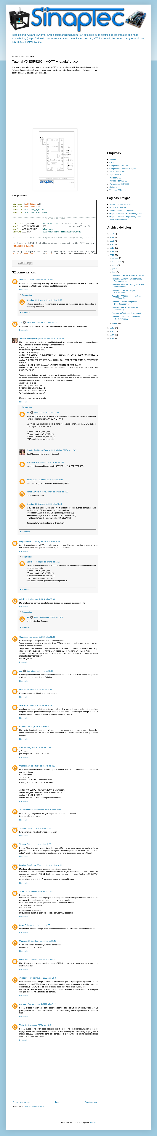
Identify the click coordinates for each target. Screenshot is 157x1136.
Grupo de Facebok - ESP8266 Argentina (125, 213)
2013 (112, 338)
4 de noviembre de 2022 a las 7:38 (54, 492)
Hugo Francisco (26, 541)
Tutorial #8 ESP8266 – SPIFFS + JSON (128, 275)
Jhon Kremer (24, 810)
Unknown (31, 462)
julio (114, 269)
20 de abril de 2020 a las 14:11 (49, 865)
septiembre (117, 262)
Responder (23, 290)
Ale (20, 323)
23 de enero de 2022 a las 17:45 (41, 959)
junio (114, 272)
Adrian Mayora (33, 492)
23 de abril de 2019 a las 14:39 (39, 705)
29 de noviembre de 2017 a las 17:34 (42, 323)
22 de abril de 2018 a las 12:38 (46, 413)
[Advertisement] (67, 49)
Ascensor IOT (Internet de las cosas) (126, 313)
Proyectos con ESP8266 (119, 184)
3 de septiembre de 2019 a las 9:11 (50, 462)
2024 (112, 234)
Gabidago (23, 637)
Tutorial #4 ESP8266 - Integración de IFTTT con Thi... (126, 297)
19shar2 (22, 280)
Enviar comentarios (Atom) (34, 1106)
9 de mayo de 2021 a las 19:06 (37, 925)
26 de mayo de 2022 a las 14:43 (43, 978)
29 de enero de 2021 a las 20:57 (41, 891)
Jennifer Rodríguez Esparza (31, 338)
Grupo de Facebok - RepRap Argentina (125, 217)
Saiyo (21, 925)
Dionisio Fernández (27, 865)
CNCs (111, 162)
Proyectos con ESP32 (118, 181)
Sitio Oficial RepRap (117, 207)
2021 (112, 241)
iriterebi (22, 726)
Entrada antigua (91, 1102)
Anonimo (30, 300)
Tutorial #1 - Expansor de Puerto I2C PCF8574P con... (126, 318)
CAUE (21, 599)
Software (113, 187)
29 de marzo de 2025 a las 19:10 (48, 504)
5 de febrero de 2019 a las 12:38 (42, 637)
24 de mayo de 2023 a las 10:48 (38, 1025)
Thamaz (22, 828)
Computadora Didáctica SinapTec (122, 169)
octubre (115, 258)
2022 (112, 237)
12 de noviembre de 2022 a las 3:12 (41, 1004)
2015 (112, 331)
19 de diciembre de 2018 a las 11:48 (40, 599)
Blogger (93, 1122)
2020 (112, 244)
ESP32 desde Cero (117, 172)
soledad (22, 689)
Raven (29, 480)
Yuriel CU (23, 891)
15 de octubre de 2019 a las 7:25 (41, 766)
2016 (112, 328)
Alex (21, 747)
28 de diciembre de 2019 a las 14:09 (46, 810)
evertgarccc (24, 978)
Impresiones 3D (115, 175)
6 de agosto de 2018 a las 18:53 (47, 541)
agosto (115, 265)
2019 (112, 248)
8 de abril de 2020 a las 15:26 (39, 844)
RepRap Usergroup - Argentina (121, 210)
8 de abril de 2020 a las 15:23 (39, 828)
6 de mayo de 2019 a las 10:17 (39, 726)
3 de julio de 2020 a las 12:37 (48, 562)
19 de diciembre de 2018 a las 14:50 (48, 617)
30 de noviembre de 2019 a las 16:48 (48, 480)
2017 (112, 255)
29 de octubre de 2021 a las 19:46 (42, 941)
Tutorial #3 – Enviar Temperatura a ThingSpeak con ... (125, 303)
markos (22, 1004)
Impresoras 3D (115, 178)
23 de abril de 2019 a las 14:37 (39, 689)
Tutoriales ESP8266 (117, 190)
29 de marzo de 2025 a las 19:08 (48, 300)
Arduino (112, 159)
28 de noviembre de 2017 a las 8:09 (41, 280)
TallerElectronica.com (118, 220)
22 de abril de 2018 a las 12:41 (63, 450)
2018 (112, 251)
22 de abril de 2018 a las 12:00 (56, 338)
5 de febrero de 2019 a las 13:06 (40, 671)
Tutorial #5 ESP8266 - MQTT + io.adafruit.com (124, 291)
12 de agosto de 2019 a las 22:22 (37, 747)
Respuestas (27, 295)
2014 (112, 335)
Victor (21, 1025)
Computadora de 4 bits (118, 165)
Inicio (57, 1102)
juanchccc (31, 562)
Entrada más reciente (21, 1102)
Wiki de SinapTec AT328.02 (120, 204)
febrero (115, 323)
